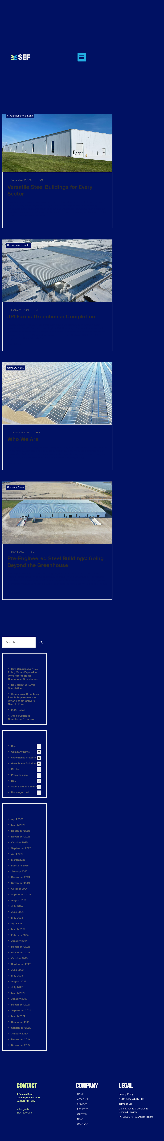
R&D (13, 780)
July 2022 (17, 987)
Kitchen (15, 769)
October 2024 (19, 888)
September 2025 (21, 848)
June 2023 (17, 970)
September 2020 (21, 1027)
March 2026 (18, 825)
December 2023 (20, 946)
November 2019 (20, 1045)
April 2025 (17, 854)
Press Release (19, 775)
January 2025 (19, 871)
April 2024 (17, 923)
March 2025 (18, 859)
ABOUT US (82, 1099)
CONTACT (82, 1124)
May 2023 (17, 975)
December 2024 (20, 877)
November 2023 (20, 952)
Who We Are (22, 439)
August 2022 (18, 981)
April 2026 (17, 819)
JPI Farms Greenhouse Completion (51, 316)
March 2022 (18, 993)
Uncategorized (20, 792)
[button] (82, 57)
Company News (15, 368)
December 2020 (20, 1022)
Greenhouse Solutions (24, 763)
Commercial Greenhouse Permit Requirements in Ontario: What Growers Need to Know (24, 699)
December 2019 (20, 1039)
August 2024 (18, 900)
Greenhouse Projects (18, 245)
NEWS (80, 1119)
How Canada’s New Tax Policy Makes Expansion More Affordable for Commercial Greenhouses (23, 674)
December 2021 (20, 1004)
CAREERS (81, 1114)
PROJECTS (82, 1109)
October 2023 (19, 958)
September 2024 (21, 894)
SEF (40, 180)
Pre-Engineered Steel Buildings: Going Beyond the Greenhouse (55, 562)
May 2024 (17, 917)
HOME (80, 1094)
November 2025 (20, 836)
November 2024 (20, 883)
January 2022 (19, 999)
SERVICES (84, 1104)
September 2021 (21, 1010)
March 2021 (18, 1016)
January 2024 (19, 941)
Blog (13, 746)
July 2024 (17, 906)
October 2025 (19, 842)
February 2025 (20, 865)
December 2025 (20, 830)
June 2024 (17, 912)
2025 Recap (18, 710)
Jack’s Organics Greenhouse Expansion (21, 717)
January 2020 (19, 1033)
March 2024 (18, 929)
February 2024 (20, 935)
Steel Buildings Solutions (20, 115)
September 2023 (21, 964)
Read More (14, 221)
